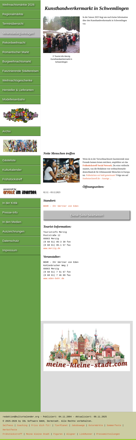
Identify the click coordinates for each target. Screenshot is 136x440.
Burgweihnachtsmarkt (16, 61)
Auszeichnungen (13, 231)
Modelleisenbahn (13, 99)
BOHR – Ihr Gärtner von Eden (60, 206)
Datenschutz (10, 241)
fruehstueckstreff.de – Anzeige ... (97, 178)
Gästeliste (9, 160)
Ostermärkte (96, 425)
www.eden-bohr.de (53, 278)
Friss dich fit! (41, 425)
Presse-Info (10, 212)
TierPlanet (61, 425)
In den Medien (11, 222)
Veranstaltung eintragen (18, 33)
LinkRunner (86, 434)
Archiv (6, 131)
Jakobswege (78, 425)
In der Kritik (9, 203)
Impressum (9, 250)
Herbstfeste (10, 430)
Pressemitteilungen (108, 434)
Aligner (71, 434)
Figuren (57, 434)
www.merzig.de (51, 248)
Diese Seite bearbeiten (86, 215)
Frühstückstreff (12, 179)
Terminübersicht (12, 23)
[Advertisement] (86, 128)
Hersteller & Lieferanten (18, 90)
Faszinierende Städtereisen (20, 71)
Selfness (8, 425)
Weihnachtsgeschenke (17, 80)
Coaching (22, 425)
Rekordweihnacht (13, 42)
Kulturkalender (12, 169)
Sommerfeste (114, 425)
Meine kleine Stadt (38, 434)
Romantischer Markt (15, 52)
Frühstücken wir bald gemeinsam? (101, 175)
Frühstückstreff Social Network (97, 165)
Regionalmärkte (12, 14)
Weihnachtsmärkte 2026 (18, 4)
